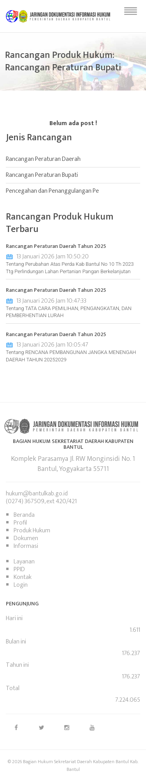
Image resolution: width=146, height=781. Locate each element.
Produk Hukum (32, 530)
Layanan (24, 561)
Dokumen (26, 538)
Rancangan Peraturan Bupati (42, 175)
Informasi (26, 546)
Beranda (24, 515)
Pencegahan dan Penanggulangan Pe (52, 191)
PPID (19, 569)
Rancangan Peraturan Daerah (43, 159)
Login (21, 585)
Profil (20, 523)
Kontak (23, 577)
